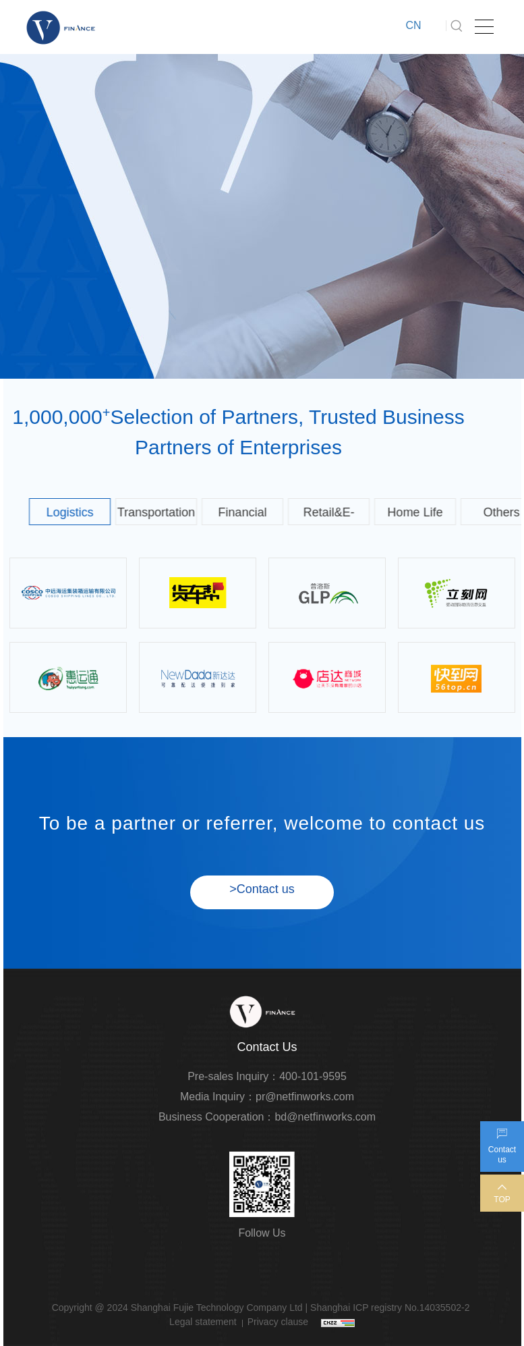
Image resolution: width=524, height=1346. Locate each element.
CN (413, 25)
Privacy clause (278, 1321)
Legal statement (203, 1321)
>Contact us (262, 889)
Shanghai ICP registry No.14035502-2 (389, 1307)
